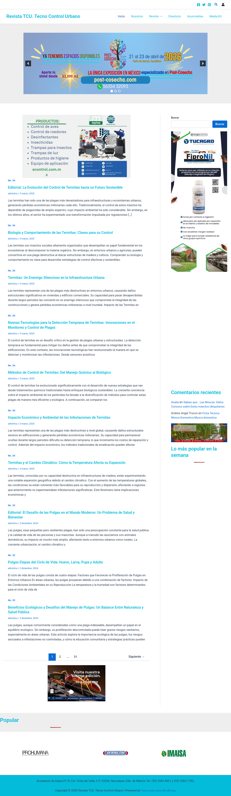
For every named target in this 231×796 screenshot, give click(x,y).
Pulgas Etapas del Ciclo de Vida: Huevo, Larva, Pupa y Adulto (57, 562)
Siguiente (136, 656)
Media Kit (216, 16)
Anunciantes (196, 16)
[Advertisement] (198, 329)
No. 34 (11, 180)
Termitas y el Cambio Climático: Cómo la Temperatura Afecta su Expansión (68, 462)
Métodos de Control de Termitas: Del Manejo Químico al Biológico (61, 372)
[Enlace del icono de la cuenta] (223, 4)
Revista (157, 16)
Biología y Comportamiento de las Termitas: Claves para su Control (62, 232)
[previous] (28, 63)
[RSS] (209, 4)
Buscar (175, 117)
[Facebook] (198, 4)
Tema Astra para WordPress (158, 790)
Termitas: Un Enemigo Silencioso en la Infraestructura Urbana (58, 277)
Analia (175, 402)
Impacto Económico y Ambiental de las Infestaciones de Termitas (61, 417)
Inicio (124, 16)
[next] (203, 63)
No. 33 (11, 505)
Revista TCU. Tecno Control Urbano (43, 16)
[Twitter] (204, 4)
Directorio (176, 16)
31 (75, 656)
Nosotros (139, 16)
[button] (216, 4)
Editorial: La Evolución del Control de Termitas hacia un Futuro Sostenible (67, 187)
